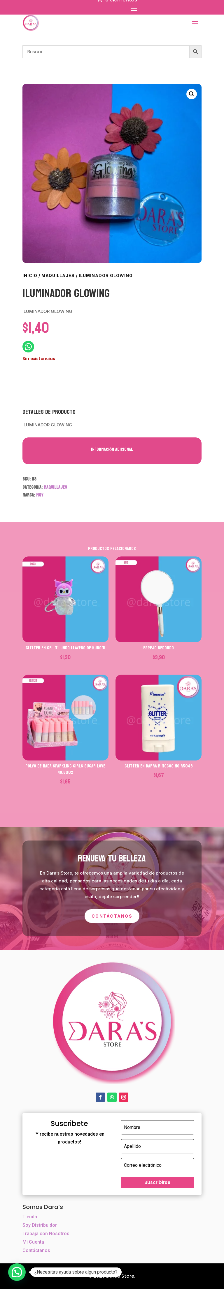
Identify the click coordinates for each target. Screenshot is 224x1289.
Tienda (29, 1216)
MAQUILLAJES (58, 275)
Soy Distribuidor (39, 1225)
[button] (191, 94)
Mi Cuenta (33, 1242)
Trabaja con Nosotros (45, 1233)
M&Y (39, 495)
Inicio (29, 275)
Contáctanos (112, 916)
